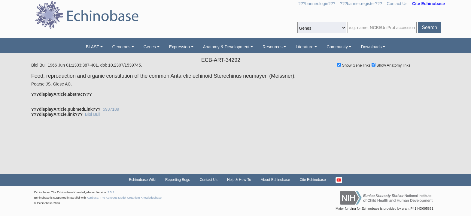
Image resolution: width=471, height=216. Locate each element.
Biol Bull (92, 114)
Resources (273, 46)
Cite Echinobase (312, 180)
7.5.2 (111, 192)
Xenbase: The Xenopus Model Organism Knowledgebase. (125, 197)
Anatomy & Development (226, 46)
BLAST (92, 46)
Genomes (121, 46)
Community (337, 46)
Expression (179, 46)
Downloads (371, 46)
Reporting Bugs (177, 180)
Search (429, 27)
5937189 (111, 109)
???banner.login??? (316, 3)
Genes (150, 46)
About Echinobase (275, 180)
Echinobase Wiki (142, 180)
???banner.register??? (361, 3)
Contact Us (397, 3)
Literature (304, 46)
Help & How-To (239, 180)
